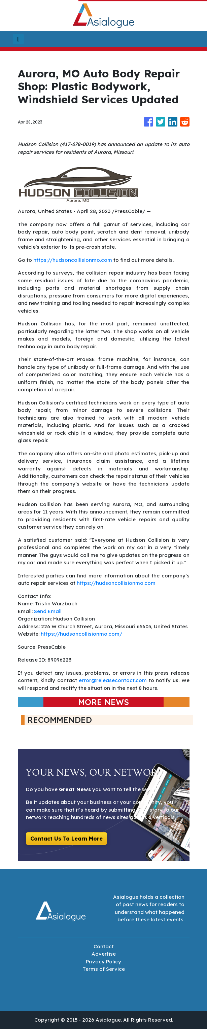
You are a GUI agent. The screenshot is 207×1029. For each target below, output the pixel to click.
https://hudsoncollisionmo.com (72, 260)
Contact (104, 946)
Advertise (104, 954)
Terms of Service (103, 969)
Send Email (48, 611)
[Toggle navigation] (18, 39)
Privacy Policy (103, 961)
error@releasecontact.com (113, 680)
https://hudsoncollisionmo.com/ (81, 634)
